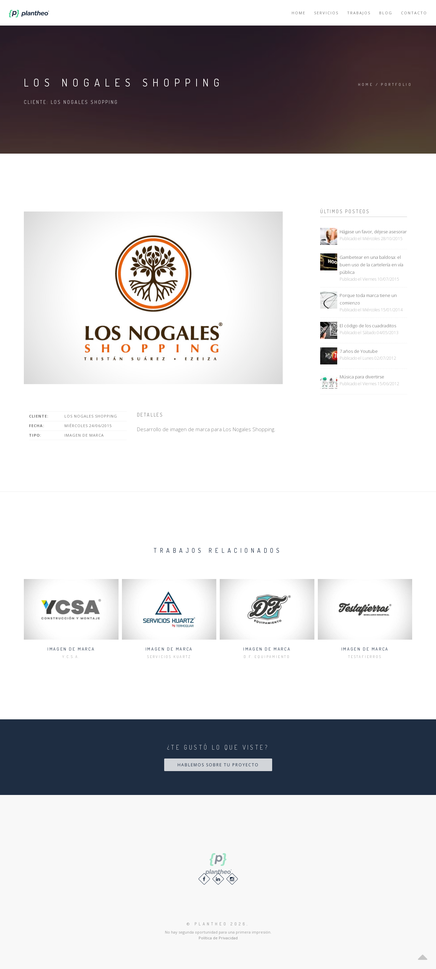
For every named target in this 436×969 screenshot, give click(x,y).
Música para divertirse (362, 377)
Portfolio (396, 84)
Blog (385, 12)
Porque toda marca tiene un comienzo (368, 299)
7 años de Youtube (359, 351)
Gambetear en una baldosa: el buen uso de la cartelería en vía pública (371, 264)
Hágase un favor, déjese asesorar (373, 232)
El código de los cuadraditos (368, 326)
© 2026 (217, 923)
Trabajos (359, 12)
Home (299, 12)
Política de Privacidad (218, 937)
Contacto (414, 12)
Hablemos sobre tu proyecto (218, 765)
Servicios (326, 12)
